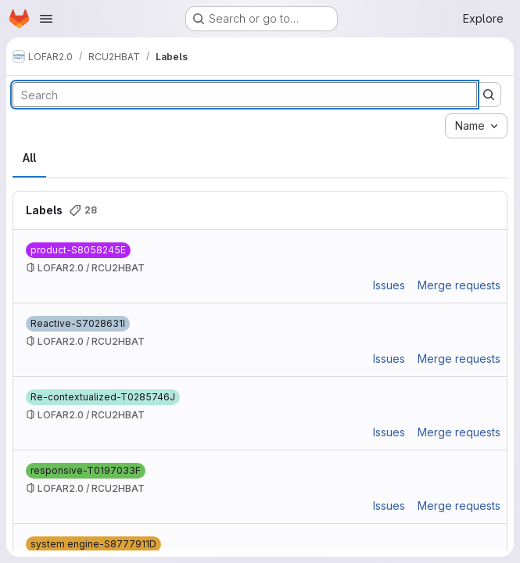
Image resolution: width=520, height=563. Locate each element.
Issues (389, 285)
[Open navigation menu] (46, 18)
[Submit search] (488, 94)
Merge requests (459, 285)
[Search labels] (245, 94)
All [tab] (29, 157)
